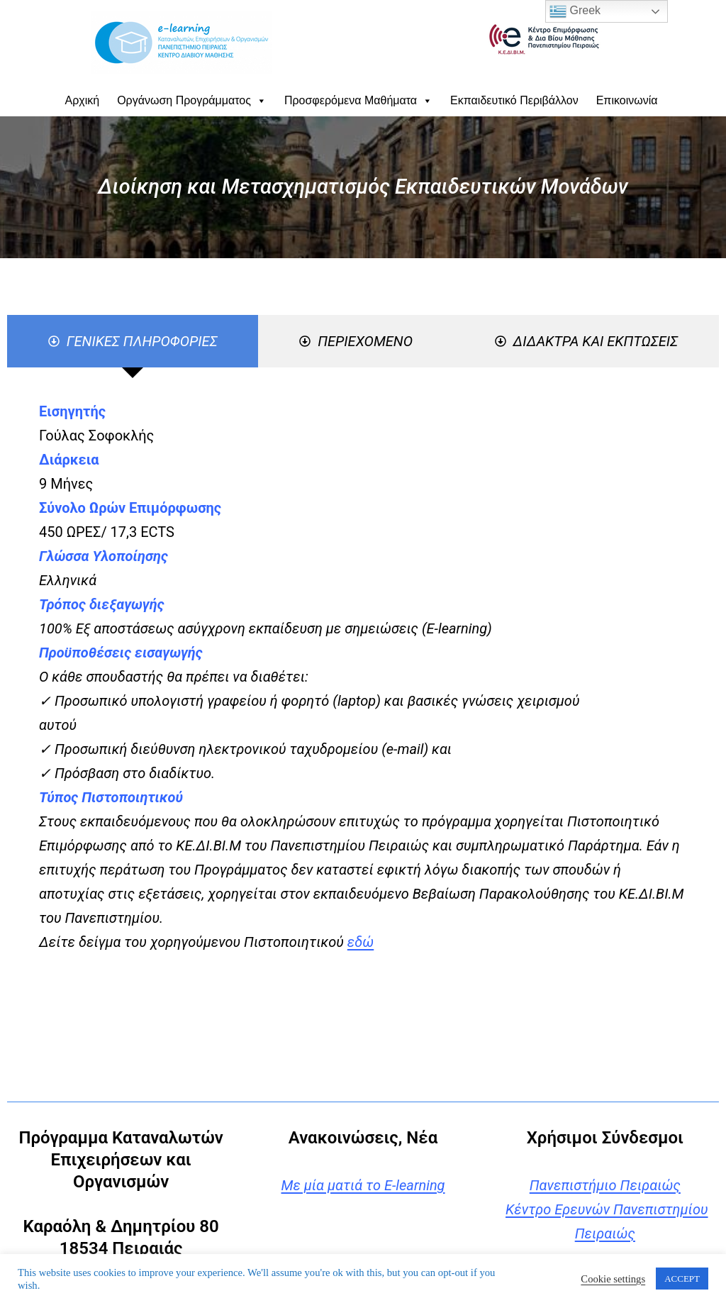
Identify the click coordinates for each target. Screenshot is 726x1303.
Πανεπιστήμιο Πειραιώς (605, 1185)
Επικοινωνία (627, 100)
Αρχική (82, 100)
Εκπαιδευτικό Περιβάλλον (514, 100)
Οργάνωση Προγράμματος (192, 100)
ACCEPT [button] (682, 1278)
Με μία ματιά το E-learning (363, 1185)
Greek (575, 11)
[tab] (132, 341)
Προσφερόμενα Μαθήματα (358, 100)
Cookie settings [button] (613, 1279)
